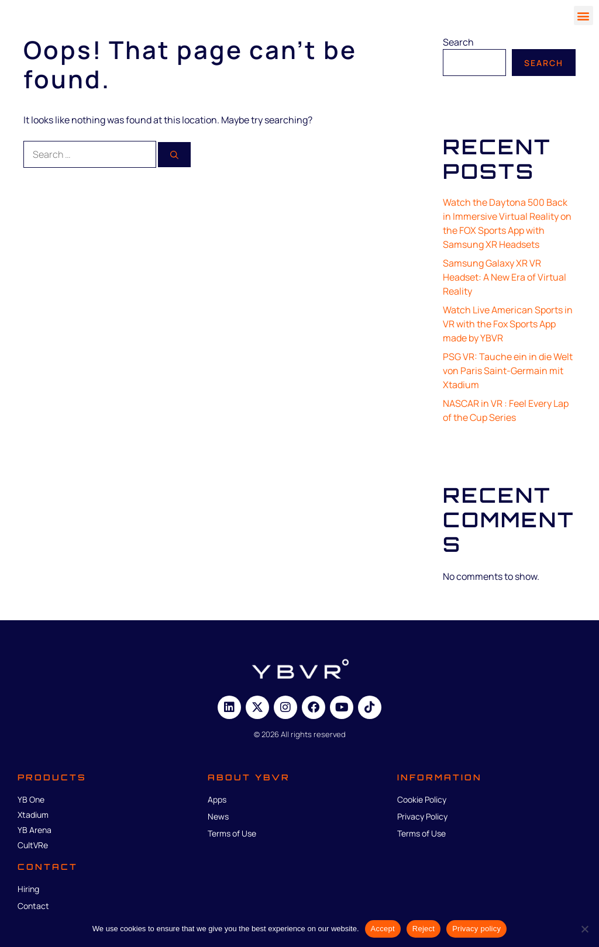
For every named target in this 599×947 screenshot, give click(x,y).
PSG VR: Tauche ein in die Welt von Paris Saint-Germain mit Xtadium (508, 370)
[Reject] (584, 929)
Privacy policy (476, 928)
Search (458, 42)
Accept (383, 928)
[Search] (174, 154)
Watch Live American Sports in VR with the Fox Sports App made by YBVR (508, 323)
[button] (583, 15)
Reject (423, 928)
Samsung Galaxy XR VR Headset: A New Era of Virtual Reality (504, 277)
